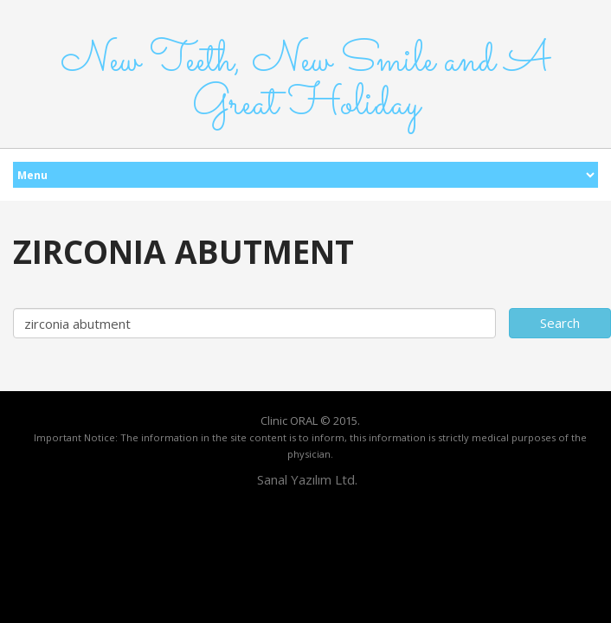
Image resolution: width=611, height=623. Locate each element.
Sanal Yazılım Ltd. (305, 479)
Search (560, 322)
